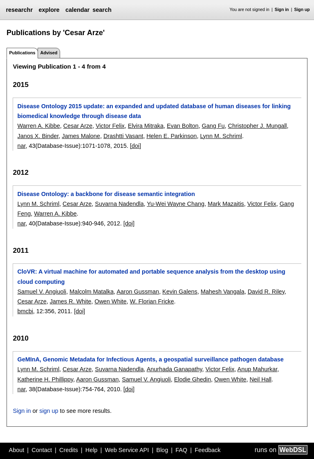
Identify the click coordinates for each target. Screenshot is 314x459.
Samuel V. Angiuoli (41, 291)
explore (48, 10)
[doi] (135, 146)
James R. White (71, 301)
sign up (48, 411)
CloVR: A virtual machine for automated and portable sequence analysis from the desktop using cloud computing (151, 276)
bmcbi (25, 311)
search (101, 10)
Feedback (207, 450)
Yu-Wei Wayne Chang (175, 204)
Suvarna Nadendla (119, 204)
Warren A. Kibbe (38, 126)
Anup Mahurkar (258, 369)
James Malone (81, 136)
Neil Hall (260, 379)
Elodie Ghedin (192, 379)
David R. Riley (266, 291)
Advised (48, 52)
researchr (19, 10)
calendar (77, 10)
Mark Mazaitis (226, 204)
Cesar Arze (77, 126)
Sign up (302, 9)
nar (21, 146)
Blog (162, 450)
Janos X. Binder (37, 136)
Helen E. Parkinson (171, 136)
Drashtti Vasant (123, 136)
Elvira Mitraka (146, 126)
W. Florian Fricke (152, 301)
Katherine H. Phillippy (45, 379)
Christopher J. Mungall (257, 126)
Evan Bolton (183, 126)
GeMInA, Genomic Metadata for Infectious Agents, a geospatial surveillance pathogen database (150, 359)
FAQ (181, 450)
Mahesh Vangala (222, 291)
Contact (41, 450)
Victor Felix (110, 126)
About (17, 450)
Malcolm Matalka (92, 291)
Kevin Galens (179, 291)
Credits (68, 450)
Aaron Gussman (138, 291)
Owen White (110, 301)
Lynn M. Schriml (221, 136)
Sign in (282, 9)
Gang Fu (213, 126)
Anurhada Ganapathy (174, 369)
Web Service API (127, 450)
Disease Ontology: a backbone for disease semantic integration (106, 194)
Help (91, 450)
